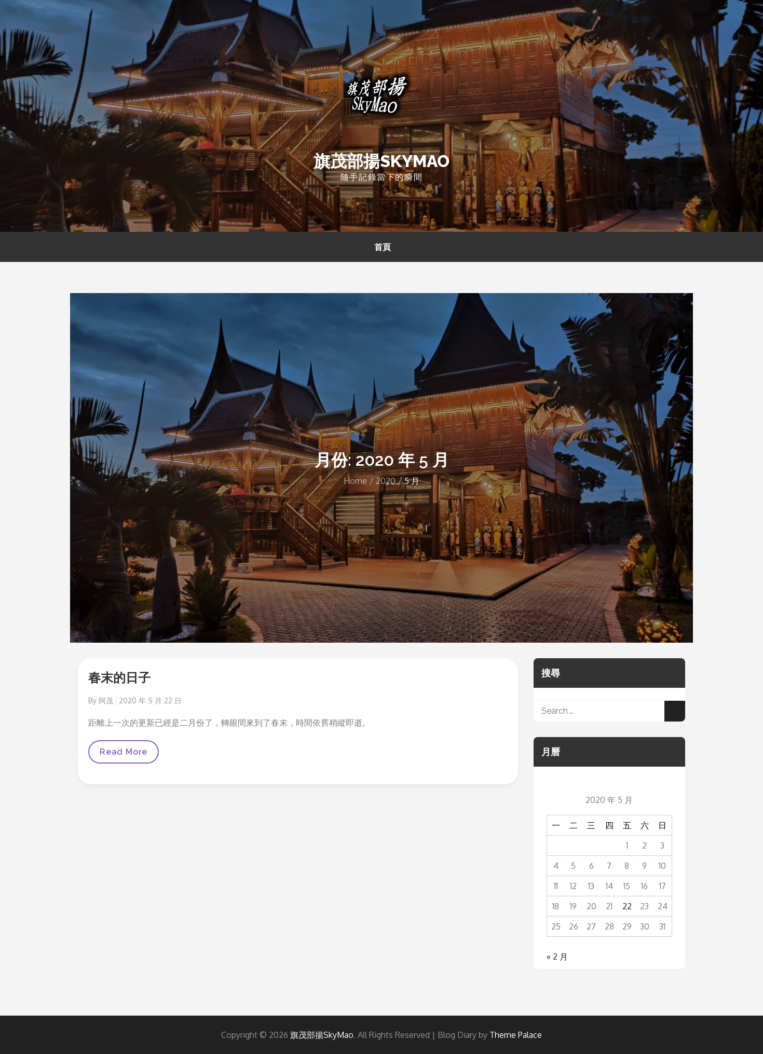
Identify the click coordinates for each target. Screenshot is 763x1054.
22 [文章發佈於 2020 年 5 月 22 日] (627, 906)
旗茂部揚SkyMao (381, 161)
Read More (123, 755)
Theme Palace (515, 1035)
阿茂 (106, 700)
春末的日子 (119, 677)
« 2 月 (557, 956)
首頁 (382, 247)
